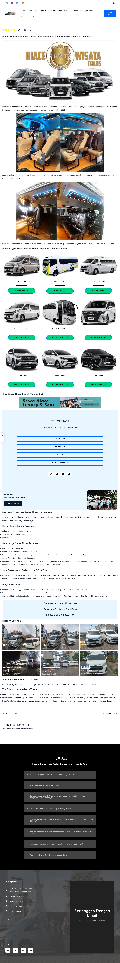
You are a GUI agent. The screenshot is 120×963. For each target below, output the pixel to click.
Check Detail (21, 291)
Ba (79, 575)
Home (22, 10)
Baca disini (13, 504)
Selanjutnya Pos (110, 713)
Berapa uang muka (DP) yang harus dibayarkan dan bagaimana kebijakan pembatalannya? (58, 796)
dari (32, 684)
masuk (14, 728)
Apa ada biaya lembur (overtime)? (45, 785)
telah (50, 106)
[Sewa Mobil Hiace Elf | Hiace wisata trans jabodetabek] (32, 929)
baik (72, 106)
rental (95, 106)
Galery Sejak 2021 (27, 16)
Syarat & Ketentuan (59, 10)
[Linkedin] (17, 3)
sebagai (78, 106)
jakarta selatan (91, 684)
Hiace (34, 106)
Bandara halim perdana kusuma (16, 578)
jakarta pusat (73, 684)
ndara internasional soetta (93, 575)
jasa (90, 106)
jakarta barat (50, 684)
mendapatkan (58, 106)
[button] (114, 3)
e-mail (60, 455)
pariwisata (107, 106)
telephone (60, 447)
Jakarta (42, 575)
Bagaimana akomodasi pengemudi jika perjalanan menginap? (57, 843)
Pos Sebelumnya (10, 713)
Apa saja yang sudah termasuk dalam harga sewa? (52, 774)
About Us (32, 10)
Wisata (40, 106)
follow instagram (60, 463)
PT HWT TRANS (60, 420)
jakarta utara (39, 684)
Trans (45, 106)
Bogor (50, 575)
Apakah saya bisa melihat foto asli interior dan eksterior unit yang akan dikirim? (59, 819)
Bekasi (74, 575)
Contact (43, 10)
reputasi (67, 106)
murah (114, 106)
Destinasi (76, 10)
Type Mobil (89, 10)
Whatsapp (60, 439)
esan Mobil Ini (98, 385)
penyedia (85, 106)
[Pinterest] (23, 3)
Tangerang (65, 575)
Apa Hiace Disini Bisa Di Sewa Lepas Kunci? (49, 854)
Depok (57, 575)
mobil (100, 106)
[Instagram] (12, 3)
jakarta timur (62, 684)
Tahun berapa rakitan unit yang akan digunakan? (51, 808)
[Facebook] (6, 3)
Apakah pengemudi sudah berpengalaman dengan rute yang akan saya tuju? (59, 832)
